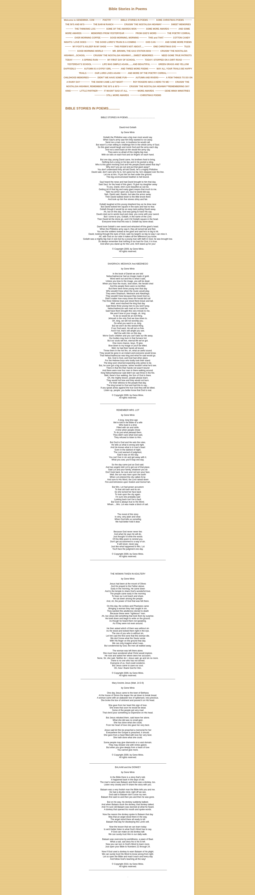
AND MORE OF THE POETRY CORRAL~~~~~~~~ (152, 73)
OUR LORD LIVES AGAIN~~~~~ (110, 73)
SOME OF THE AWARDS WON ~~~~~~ (125, 29)
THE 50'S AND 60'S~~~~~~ (78, 24)
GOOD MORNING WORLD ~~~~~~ (94, 51)
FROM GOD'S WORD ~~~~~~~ (150, 33)
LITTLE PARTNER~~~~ (91, 91)
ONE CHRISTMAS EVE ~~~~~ (168, 46)
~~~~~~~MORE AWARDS (141, 91)
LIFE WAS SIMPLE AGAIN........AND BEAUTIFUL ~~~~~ (129, 64)
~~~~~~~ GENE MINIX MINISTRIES (172, 91)
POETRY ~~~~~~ (111, 20)
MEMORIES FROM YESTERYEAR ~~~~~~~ (112, 33)
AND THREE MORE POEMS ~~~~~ (138, 68)
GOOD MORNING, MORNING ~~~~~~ (128, 37)
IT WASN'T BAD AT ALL (116, 91)
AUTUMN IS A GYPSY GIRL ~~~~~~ (101, 68)
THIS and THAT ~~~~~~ (160, 37)
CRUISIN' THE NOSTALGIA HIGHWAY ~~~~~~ (147, 24)
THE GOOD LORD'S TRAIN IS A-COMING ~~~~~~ (119, 42)
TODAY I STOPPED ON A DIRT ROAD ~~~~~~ (167, 60)
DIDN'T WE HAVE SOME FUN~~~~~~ (116, 77)
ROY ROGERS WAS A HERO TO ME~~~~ (153, 82)
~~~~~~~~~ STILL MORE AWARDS (112, 95)
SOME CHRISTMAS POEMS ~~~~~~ (174, 20)
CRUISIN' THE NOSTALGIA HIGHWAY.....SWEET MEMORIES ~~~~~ (126, 55)
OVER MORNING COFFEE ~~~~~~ (91, 37)
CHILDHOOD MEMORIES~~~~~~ (80, 77)
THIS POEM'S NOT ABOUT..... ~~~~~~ (133, 46)
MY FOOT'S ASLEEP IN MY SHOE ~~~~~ (93, 46)
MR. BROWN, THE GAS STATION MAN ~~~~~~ (136, 51)
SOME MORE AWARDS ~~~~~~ (161, 29)
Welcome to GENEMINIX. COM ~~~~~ (82, 20)
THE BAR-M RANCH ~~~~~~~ (108, 24)
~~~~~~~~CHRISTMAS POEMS (145, 95)
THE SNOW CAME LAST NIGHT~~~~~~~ (111, 82)
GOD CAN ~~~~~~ (155, 42)
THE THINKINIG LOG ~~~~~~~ (90, 29)
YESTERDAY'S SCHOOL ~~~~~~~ (84, 64)
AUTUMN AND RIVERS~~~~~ (150, 77)
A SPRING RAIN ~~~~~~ (94, 60)
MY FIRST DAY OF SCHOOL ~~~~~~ (125, 60)
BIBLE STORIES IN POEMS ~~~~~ (138, 20)
